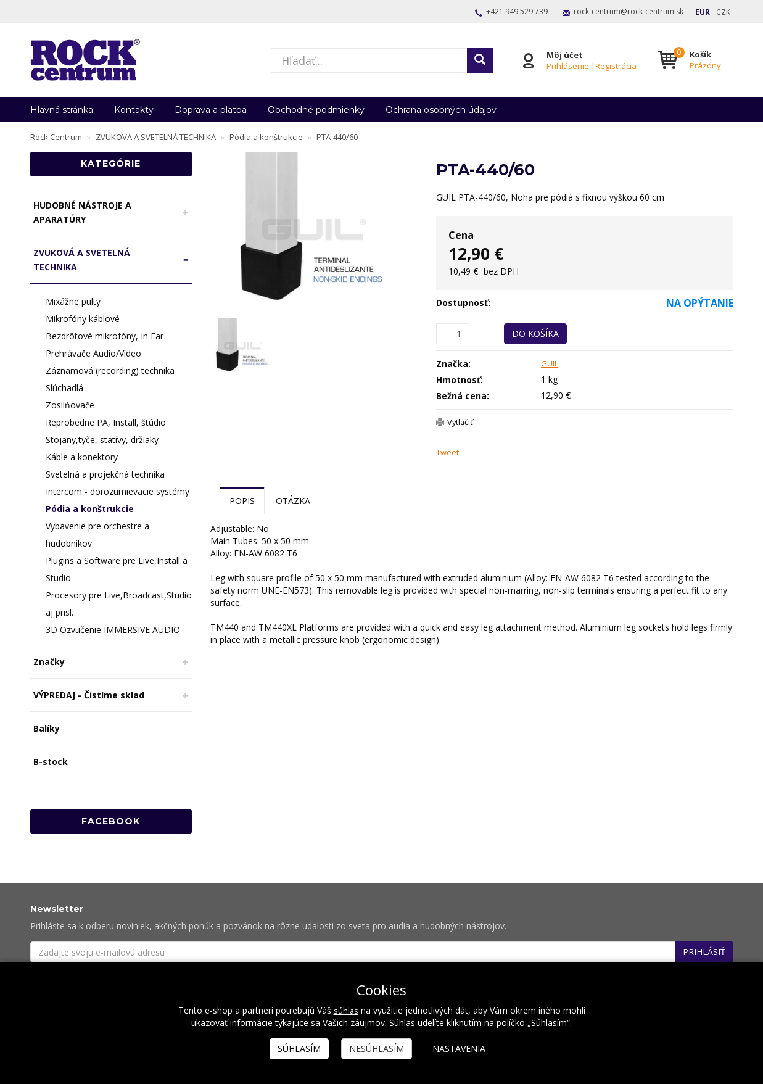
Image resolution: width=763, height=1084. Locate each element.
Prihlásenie (566, 66)
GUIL (551, 363)
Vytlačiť (462, 422)
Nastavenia (458, 1048)
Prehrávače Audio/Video (93, 353)
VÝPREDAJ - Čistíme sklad (88, 695)
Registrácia (614, 66)
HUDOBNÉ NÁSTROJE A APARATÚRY (82, 212)
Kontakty (134, 109)
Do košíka (535, 333)
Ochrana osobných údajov (441, 109)
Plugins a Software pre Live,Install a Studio (117, 569)
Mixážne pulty (73, 301)
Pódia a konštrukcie (90, 509)
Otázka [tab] (293, 501)
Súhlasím (299, 1048)
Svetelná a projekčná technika (105, 474)
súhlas (345, 1010)
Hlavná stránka (61, 109)
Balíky (46, 728)
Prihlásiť (704, 952)
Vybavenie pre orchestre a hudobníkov (97, 534)
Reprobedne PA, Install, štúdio (106, 422)
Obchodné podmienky (316, 109)
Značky (49, 662)
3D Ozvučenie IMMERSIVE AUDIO (113, 629)
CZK (723, 12)
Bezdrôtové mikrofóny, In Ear (104, 336)
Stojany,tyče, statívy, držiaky (102, 439)
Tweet (448, 452)
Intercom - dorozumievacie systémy (117, 491)
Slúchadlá (64, 388)
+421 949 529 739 (517, 11)
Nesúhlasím (376, 1048)
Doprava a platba (211, 109)
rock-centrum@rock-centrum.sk (628, 11)
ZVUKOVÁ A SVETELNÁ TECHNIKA (81, 260)
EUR (702, 12)
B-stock (50, 761)
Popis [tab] (242, 501)
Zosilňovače (70, 405)
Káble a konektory (82, 457)
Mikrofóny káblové (83, 319)
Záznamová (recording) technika (110, 370)
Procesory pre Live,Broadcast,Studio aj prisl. (119, 603)
